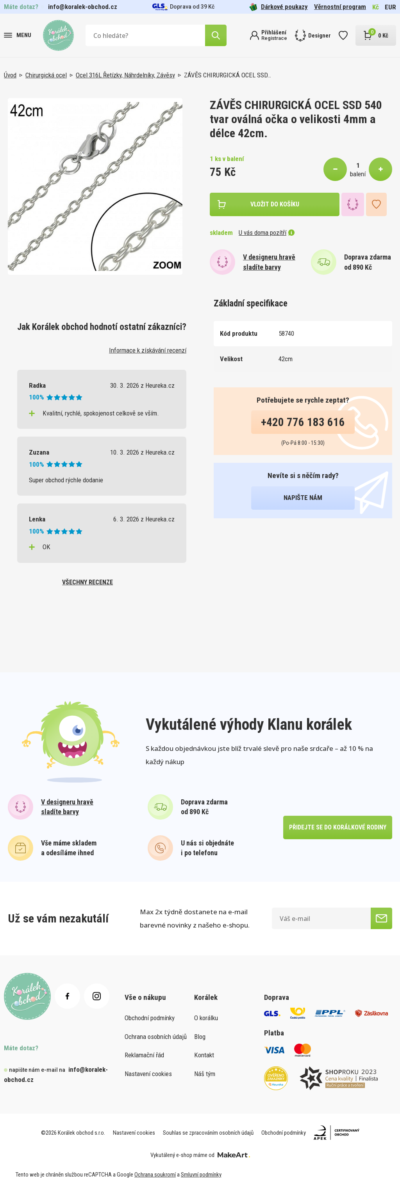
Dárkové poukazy (278, 7)
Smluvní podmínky (201, 1174)
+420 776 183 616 (303, 422)
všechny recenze (87, 582)
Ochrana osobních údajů (156, 1037)
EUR (390, 7)
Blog (199, 1037)
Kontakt (204, 1055)
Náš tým (204, 1074)
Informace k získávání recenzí (147, 350)
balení (358, 174)
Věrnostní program (340, 7)
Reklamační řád (144, 1055)
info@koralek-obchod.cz (82, 7)
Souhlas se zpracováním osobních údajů (208, 1132)
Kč (375, 7)
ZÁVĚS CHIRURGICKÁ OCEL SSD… (227, 75)
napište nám (303, 497)
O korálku (206, 1018)
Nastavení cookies (148, 1074)
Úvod (10, 75)
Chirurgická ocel (46, 75)
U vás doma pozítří (267, 232)
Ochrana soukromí (155, 1174)
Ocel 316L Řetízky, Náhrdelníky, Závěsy (125, 75)
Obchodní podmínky (150, 1018)
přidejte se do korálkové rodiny (337, 827)
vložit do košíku (274, 204)
